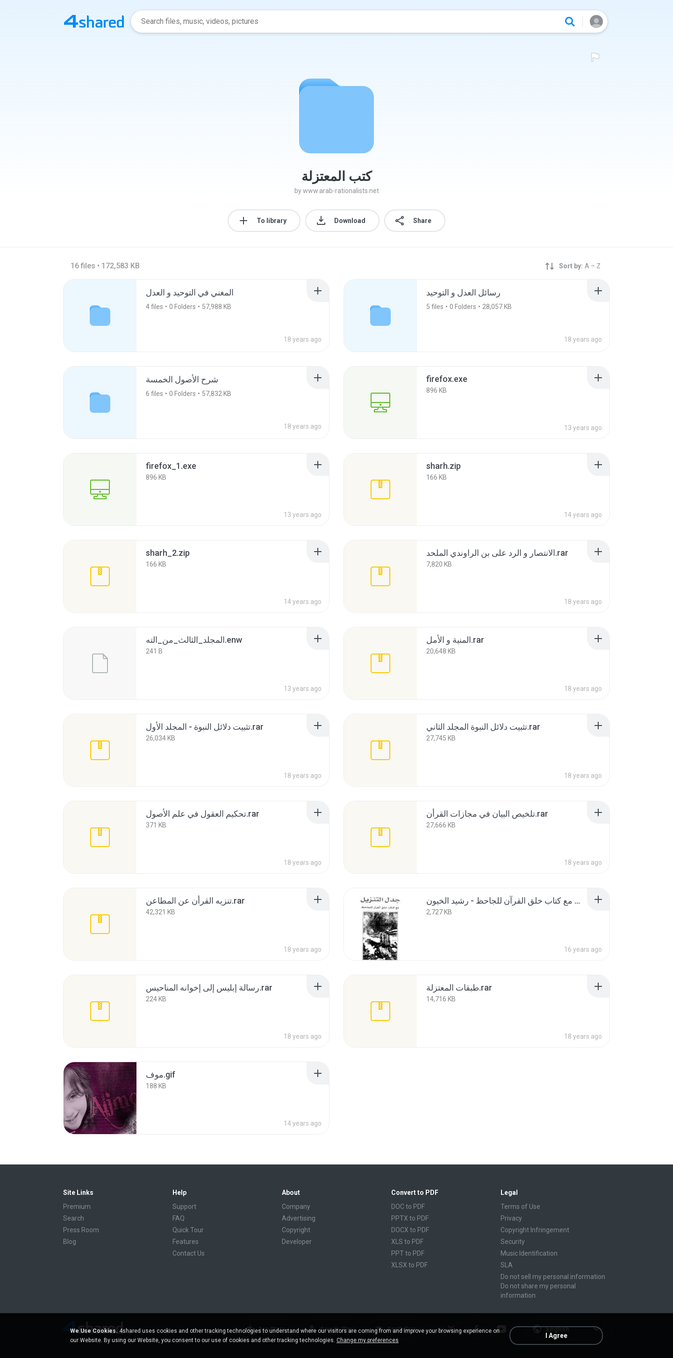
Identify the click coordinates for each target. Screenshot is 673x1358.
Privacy (511, 1218)
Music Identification (529, 1253)
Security (513, 1241)
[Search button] (569, 21)
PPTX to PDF (410, 1218)
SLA (507, 1265)
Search (73, 1218)
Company (296, 1206)
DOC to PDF (408, 1206)
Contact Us (188, 1253)
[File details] (380, 402)
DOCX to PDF (410, 1230)
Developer (297, 1241)
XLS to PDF (407, 1241)
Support (184, 1206)
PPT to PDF (407, 1253)
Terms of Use (520, 1206)
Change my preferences (367, 1340)
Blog (69, 1241)
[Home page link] (94, 21)
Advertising (298, 1218)
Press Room (81, 1230)
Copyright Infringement (535, 1230)
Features (185, 1241)
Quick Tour (188, 1230)
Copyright (296, 1230)
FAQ (178, 1218)
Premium (77, 1206)
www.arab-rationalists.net (341, 190)
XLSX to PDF (409, 1265)
